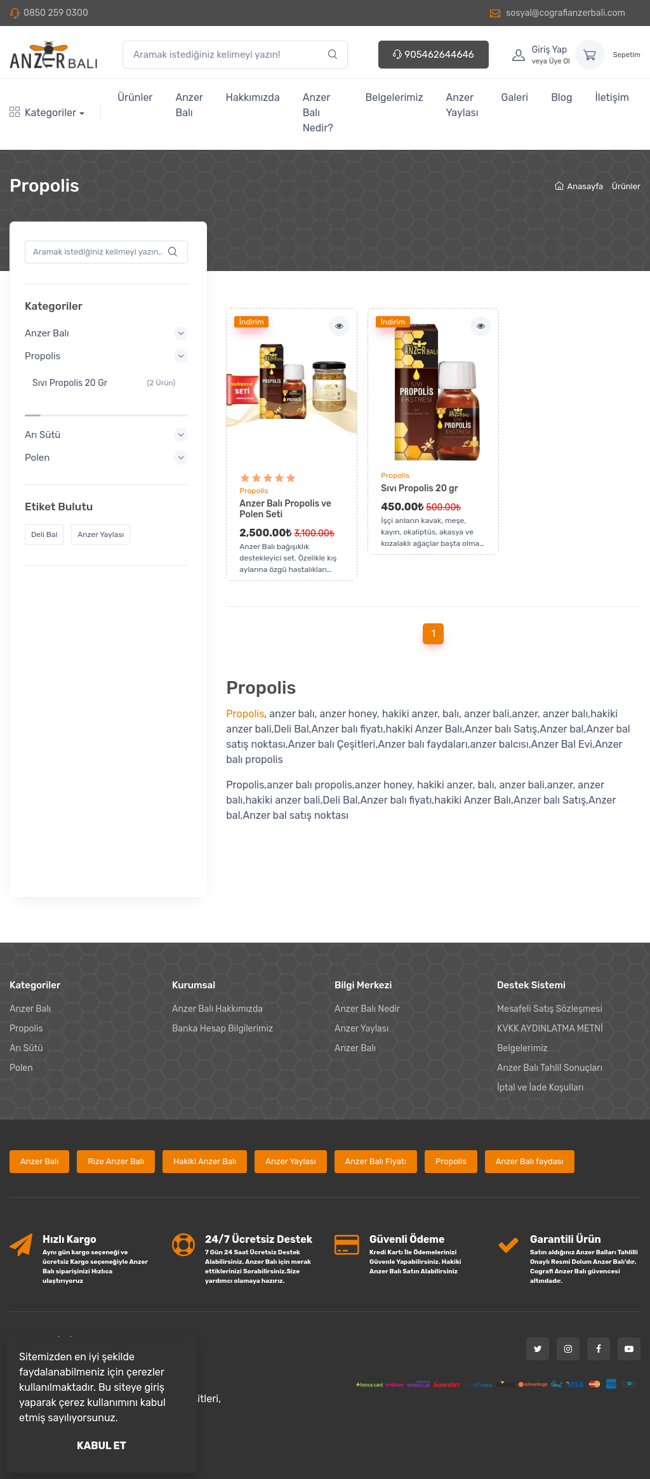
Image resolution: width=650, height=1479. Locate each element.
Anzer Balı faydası (530, 1098)
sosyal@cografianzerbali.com (557, 13)
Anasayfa (579, 186)
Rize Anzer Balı (116, 1098)
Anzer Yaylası (462, 105)
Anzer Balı (188, 105)
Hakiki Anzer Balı (204, 1098)
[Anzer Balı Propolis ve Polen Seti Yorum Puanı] (267, 478)
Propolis (253, 490)
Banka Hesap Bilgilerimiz (222, 965)
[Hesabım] (537, 54)
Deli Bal (48, 507)
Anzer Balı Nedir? (318, 112)
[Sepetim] (589, 54)
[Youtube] (629, 1284)
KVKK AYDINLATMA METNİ (550, 965)
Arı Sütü (26, 984)
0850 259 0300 (55, 13)
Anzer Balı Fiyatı (376, 1098)
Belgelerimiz (394, 97)
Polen (21, 1004)
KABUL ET (101, 1446)
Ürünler (135, 97)
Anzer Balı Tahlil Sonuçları (549, 1004)
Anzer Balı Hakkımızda (217, 945)
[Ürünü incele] (292, 386)
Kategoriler (43, 113)
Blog (561, 97)
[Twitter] (537, 1284)
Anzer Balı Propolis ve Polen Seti (285, 509)
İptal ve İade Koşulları (540, 1024)
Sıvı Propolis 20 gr (419, 488)
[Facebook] (598, 1284)
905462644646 (433, 54)
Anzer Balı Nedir (367, 945)
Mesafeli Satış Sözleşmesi (549, 945)
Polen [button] (108, 431)
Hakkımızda (253, 97)
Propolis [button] (108, 356)
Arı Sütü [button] (108, 408)
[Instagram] (568, 1284)
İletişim (612, 97)
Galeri (515, 97)
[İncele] (339, 326)
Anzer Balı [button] (108, 333)
